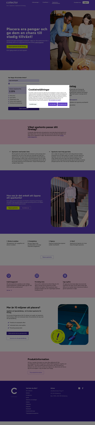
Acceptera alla (62, 104)
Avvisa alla (52, 104)
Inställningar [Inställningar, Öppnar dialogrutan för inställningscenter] (33, 104)
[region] (48, 96)
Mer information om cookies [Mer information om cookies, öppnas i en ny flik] (55, 100)
